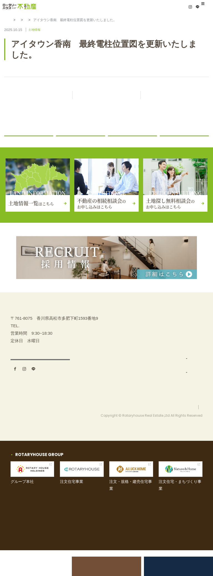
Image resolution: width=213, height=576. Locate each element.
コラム (169, 142)
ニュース (67, 142)
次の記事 (174, 95)
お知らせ (34, 20)
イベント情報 (177, 357)
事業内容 (119, 357)
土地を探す (121, 343)
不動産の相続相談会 (106, 566)
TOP (115, 330)
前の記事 (38, 95)
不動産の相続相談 (181, 330)
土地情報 (55, 20)
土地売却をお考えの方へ (40, 566)
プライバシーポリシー (185, 432)
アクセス (40, 392)
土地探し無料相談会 (173, 566)
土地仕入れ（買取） (132, 371)
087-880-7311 (32, 355)
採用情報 (173, 398)
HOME (16, 20)
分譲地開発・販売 (130, 385)
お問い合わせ (177, 371)
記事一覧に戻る (111, 95)
